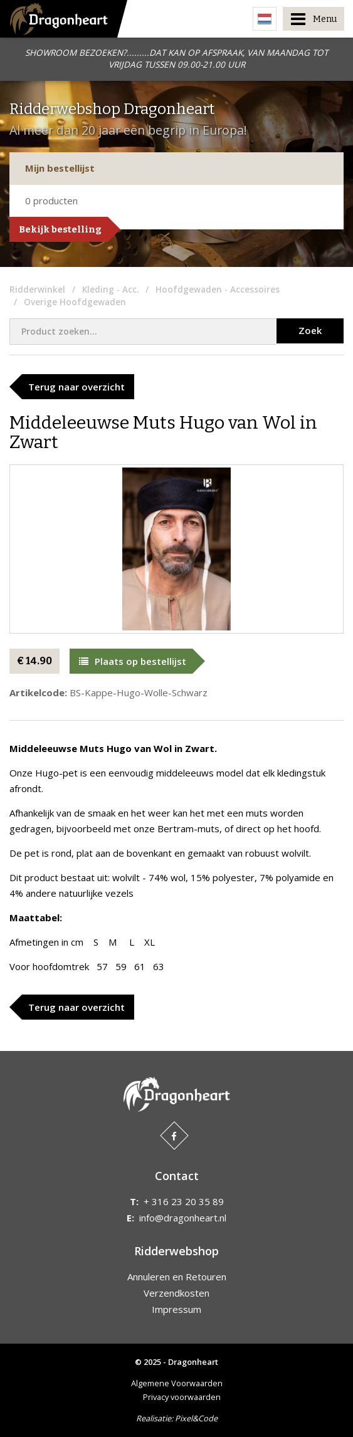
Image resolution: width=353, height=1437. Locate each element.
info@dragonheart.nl (182, 1217)
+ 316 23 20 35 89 (184, 1201)
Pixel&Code (196, 1418)
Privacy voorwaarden (182, 1397)
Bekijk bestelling (60, 229)
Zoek (310, 330)
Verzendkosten (176, 1293)
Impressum (176, 1309)
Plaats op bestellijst (132, 661)
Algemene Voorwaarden (177, 1383)
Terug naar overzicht (76, 386)
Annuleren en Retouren (176, 1276)
